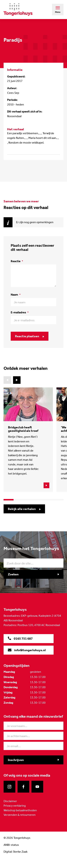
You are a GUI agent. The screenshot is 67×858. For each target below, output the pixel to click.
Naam (16, 294)
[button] (17, 380)
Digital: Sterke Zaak (16, 851)
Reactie (17, 261)
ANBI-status (11, 845)
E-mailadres (20, 312)
